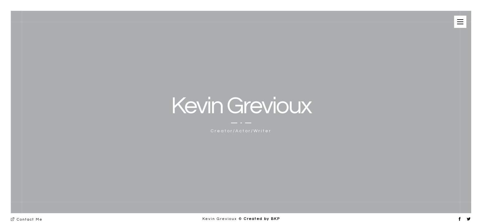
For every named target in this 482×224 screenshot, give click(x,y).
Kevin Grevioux (241, 106)
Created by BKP (262, 219)
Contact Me (27, 219)
